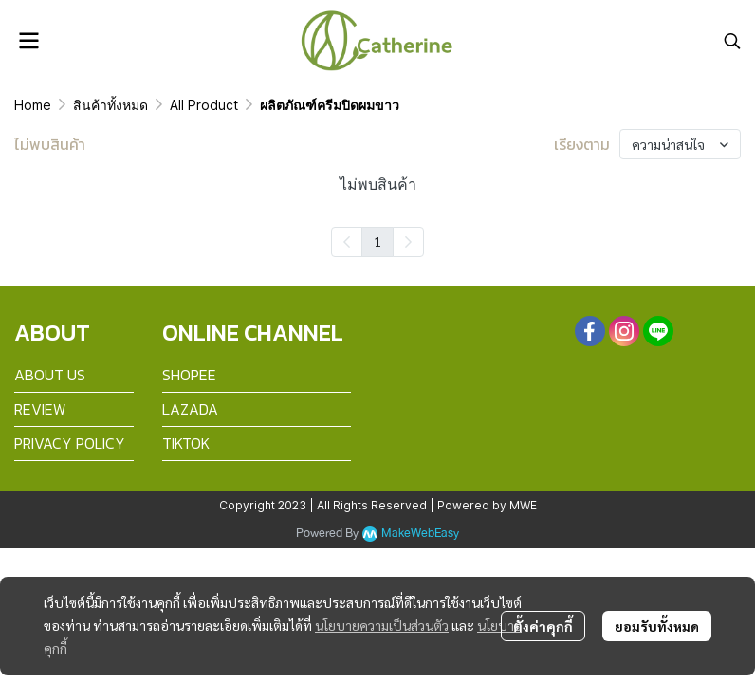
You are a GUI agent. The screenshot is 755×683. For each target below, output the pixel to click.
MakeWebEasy (420, 534)
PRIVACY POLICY (69, 443)
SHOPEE (189, 374)
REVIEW (40, 408)
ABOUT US (49, 374)
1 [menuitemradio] (377, 240)
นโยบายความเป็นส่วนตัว (382, 625)
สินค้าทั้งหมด (110, 105)
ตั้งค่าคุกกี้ (543, 626)
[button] (732, 41)
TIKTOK (186, 443)
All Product (204, 105)
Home (32, 105)
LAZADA (190, 408)
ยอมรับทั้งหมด (657, 626)
